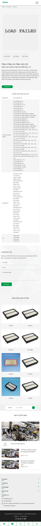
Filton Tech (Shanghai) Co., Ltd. (18, 514)
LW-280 (11, 398)
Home (3, 6)
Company (5, 483)
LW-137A (11, 349)
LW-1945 (11, 374)
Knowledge (5, 487)
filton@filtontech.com (8, 498)
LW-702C (30, 374)
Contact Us (7, 86)
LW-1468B (30, 349)
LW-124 (11, 325)
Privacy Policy (23, 516)
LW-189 (30, 398)
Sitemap (16, 516)
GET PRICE (6, 284)
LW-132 (15, 6)
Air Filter (9, 6)
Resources (5, 491)
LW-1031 (30, 325)
